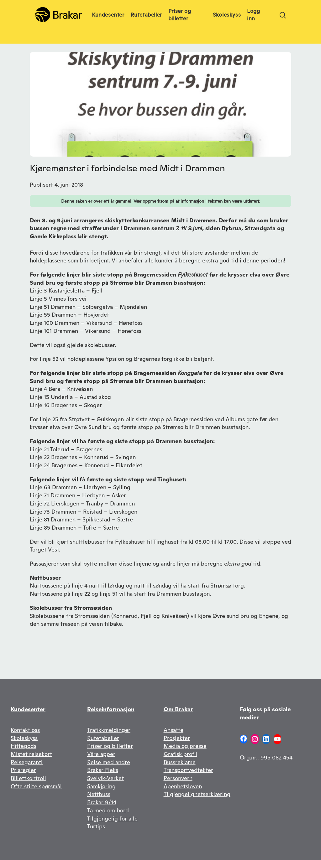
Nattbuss (98, 794)
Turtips (96, 826)
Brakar (96, 770)
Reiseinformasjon (110, 709)
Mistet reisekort (31, 754)
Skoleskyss (24, 738)
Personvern (178, 778)
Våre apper (101, 754)
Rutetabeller (103, 738)
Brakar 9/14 (101, 802)
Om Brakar (178, 709)
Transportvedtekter (188, 770)
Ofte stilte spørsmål (36, 786)
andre (122, 762)
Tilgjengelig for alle (112, 818)
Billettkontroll (28, 778)
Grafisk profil (180, 754)
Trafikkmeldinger (108, 729)
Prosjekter (177, 738)
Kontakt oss (25, 729)
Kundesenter (28, 709)
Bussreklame (180, 762)
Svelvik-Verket (105, 778)
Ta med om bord (108, 810)
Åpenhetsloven (183, 786)
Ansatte (173, 729)
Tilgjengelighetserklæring (197, 794)
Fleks (111, 770)
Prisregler (23, 770)
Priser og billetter (110, 745)
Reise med (101, 762)
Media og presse (185, 745)
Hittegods (23, 745)
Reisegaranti (27, 762)
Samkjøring (101, 786)
